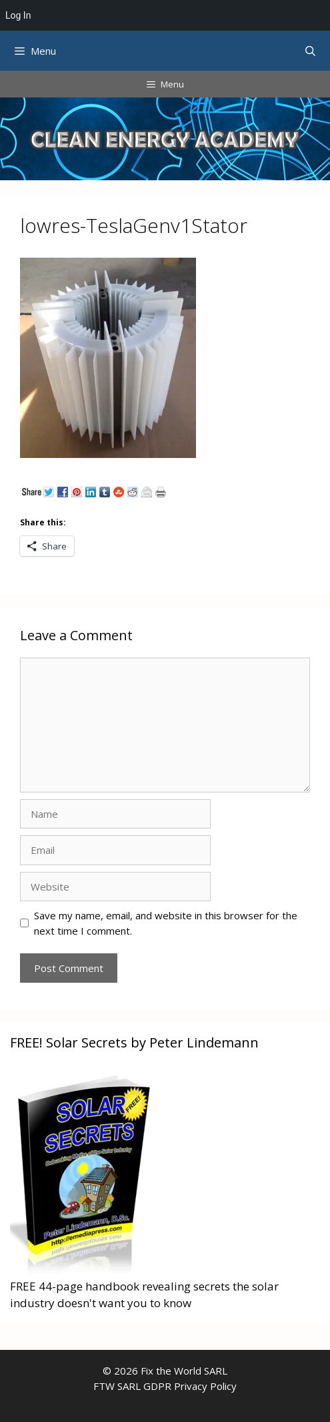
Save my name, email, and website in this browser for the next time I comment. (165, 923)
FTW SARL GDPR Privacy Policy (165, 1386)
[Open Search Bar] (310, 51)
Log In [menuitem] (18, 15)
